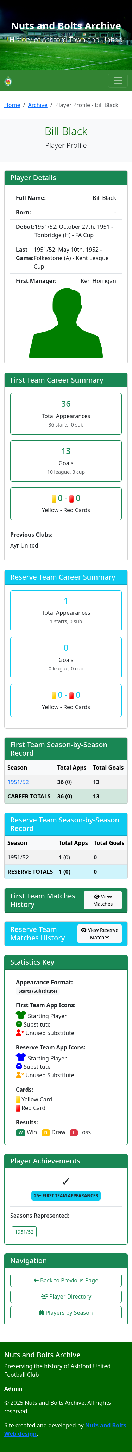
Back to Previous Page (66, 1280)
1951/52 (18, 782)
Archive (37, 105)
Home (12, 105)
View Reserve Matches (99, 934)
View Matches (103, 900)
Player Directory (66, 1296)
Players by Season (66, 1313)
